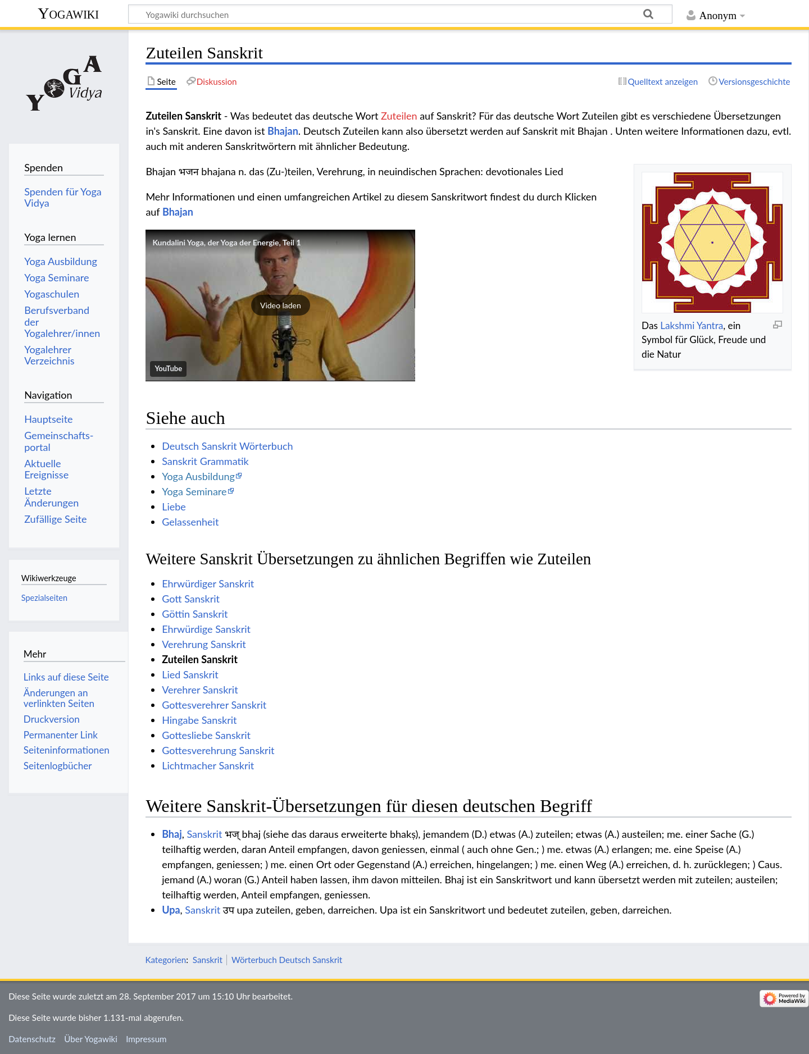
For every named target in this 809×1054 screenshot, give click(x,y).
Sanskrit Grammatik (205, 461)
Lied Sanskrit (190, 674)
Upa (171, 910)
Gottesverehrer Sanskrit (214, 705)
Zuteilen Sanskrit (200, 659)
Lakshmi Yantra (691, 325)
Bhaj (172, 834)
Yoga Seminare (194, 491)
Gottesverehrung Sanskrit (218, 750)
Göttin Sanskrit (195, 614)
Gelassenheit (190, 521)
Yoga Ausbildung (198, 476)
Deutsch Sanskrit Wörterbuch (227, 446)
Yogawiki (68, 13)
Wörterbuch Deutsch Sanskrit (286, 960)
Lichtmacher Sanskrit (208, 765)
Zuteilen (399, 115)
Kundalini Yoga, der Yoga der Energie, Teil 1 (226, 242)
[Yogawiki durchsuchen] (400, 14)
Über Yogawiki (90, 1039)
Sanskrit (204, 834)
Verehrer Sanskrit (200, 689)
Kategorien (165, 960)
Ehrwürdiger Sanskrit (208, 583)
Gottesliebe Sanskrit (206, 735)
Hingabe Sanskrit (199, 720)
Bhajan (282, 131)
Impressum (146, 1039)
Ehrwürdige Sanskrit (206, 629)
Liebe (174, 506)
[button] (280, 305)
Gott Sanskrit (191, 598)
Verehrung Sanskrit (204, 644)
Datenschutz (32, 1039)
